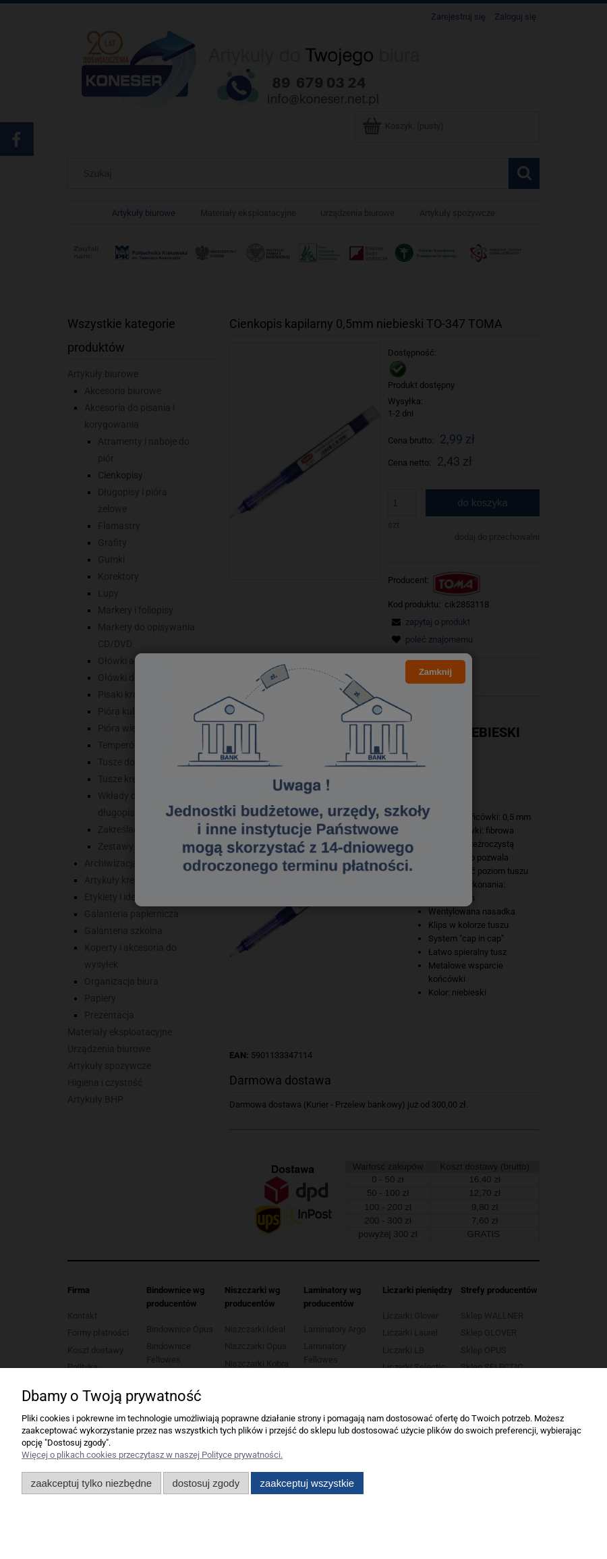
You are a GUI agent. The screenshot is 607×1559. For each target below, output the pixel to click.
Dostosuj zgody (205, 1483)
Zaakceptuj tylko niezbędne (91, 1483)
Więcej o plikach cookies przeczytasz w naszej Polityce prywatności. (152, 1455)
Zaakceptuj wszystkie (307, 1483)
